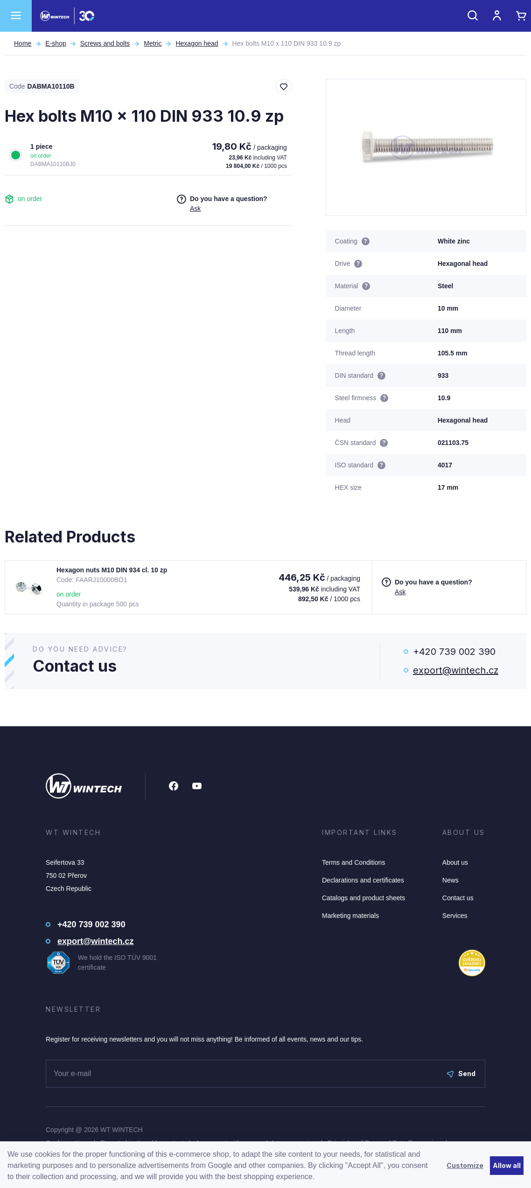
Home (22, 43)
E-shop (55, 43)
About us (455, 862)
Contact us (458, 898)
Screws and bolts (105, 43)
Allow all (507, 1165)
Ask (195, 208)
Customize (465, 1165)
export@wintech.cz (455, 670)
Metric (152, 43)
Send (461, 1073)
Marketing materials (350, 915)
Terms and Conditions (353, 862)
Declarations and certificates (363, 880)
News (450, 880)
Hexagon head (196, 43)
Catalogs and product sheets (363, 898)
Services (455, 915)
